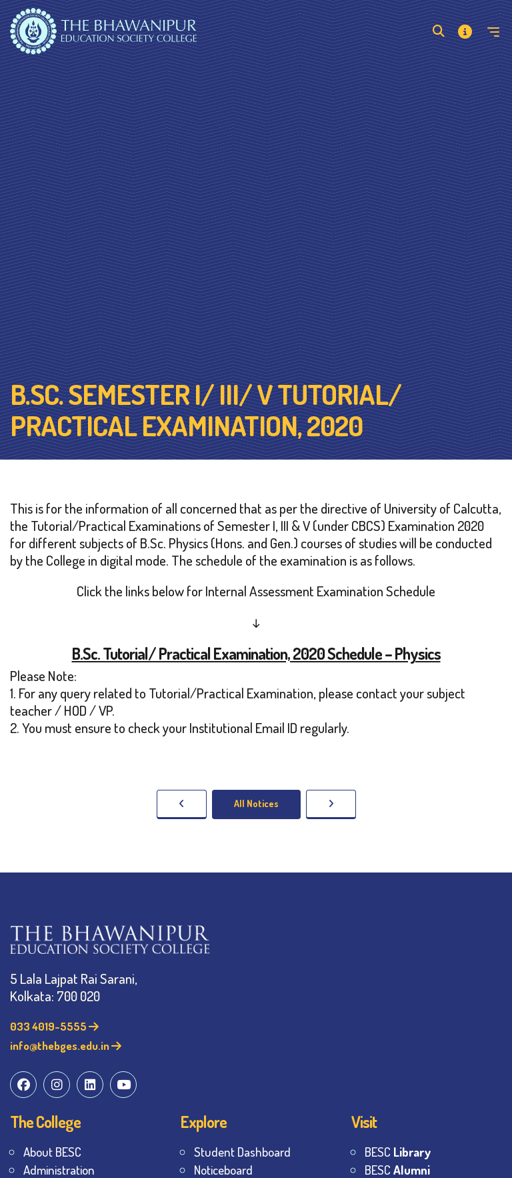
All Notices (256, 803)
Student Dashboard (242, 1151)
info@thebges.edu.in (65, 1046)
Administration (59, 1169)
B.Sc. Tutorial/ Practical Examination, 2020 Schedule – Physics (256, 653)
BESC (398, 1151)
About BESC (52, 1151)
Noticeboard (223, 1169)
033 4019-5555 (54, 1026)
